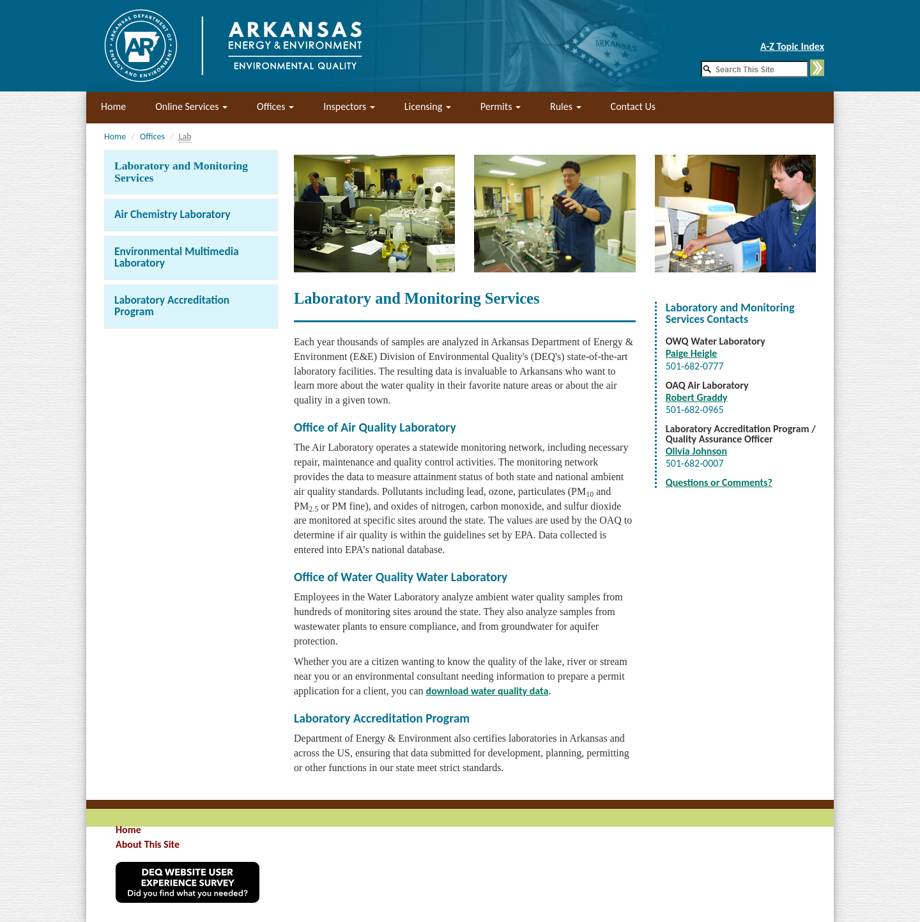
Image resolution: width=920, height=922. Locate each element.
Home (113, 106)
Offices (275, 106)
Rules (565, 106)
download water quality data (487, 691)
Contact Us (633, 106)
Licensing (427, 106)
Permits (500, 106)
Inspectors (349, 106)
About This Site (148, 844)
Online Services (191, 106)
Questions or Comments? (719, 482)
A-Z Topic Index (792, 46)
